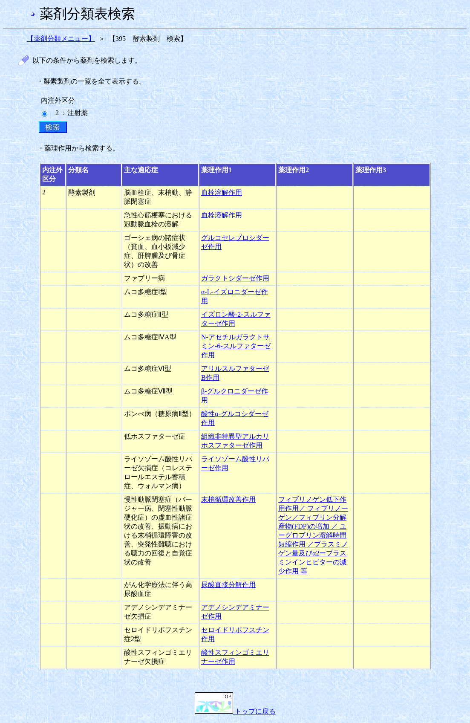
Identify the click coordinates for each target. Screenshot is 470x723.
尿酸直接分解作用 (228, 584)
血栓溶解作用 (221, 192)
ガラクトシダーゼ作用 (235, 278)
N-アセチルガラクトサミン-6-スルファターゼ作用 (236, 346)
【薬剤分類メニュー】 (61, 38)
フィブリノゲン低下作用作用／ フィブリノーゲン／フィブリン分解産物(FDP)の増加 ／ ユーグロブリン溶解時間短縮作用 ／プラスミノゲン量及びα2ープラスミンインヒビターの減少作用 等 (313, 535)
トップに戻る (235, 711)
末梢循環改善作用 (228, 499)
